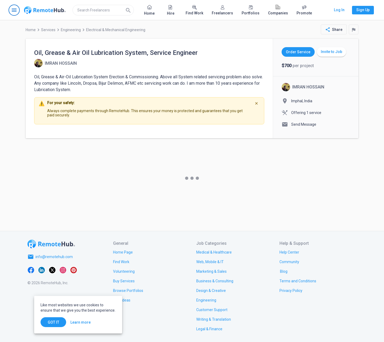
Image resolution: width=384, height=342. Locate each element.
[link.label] (289, 252)
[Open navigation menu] (14, 10)
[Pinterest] (73, 269)
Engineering (71, 30)
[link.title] (123, 252)
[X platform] (52, 269)
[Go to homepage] (45, 10)
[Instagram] (63, 269)
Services (48, 30)
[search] (103, 10)
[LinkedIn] (41, 269)
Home (31, 30)
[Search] (128, 10)
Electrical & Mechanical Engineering (115, 30)
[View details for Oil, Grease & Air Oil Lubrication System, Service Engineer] (55, 63)
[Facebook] (31, 269)
